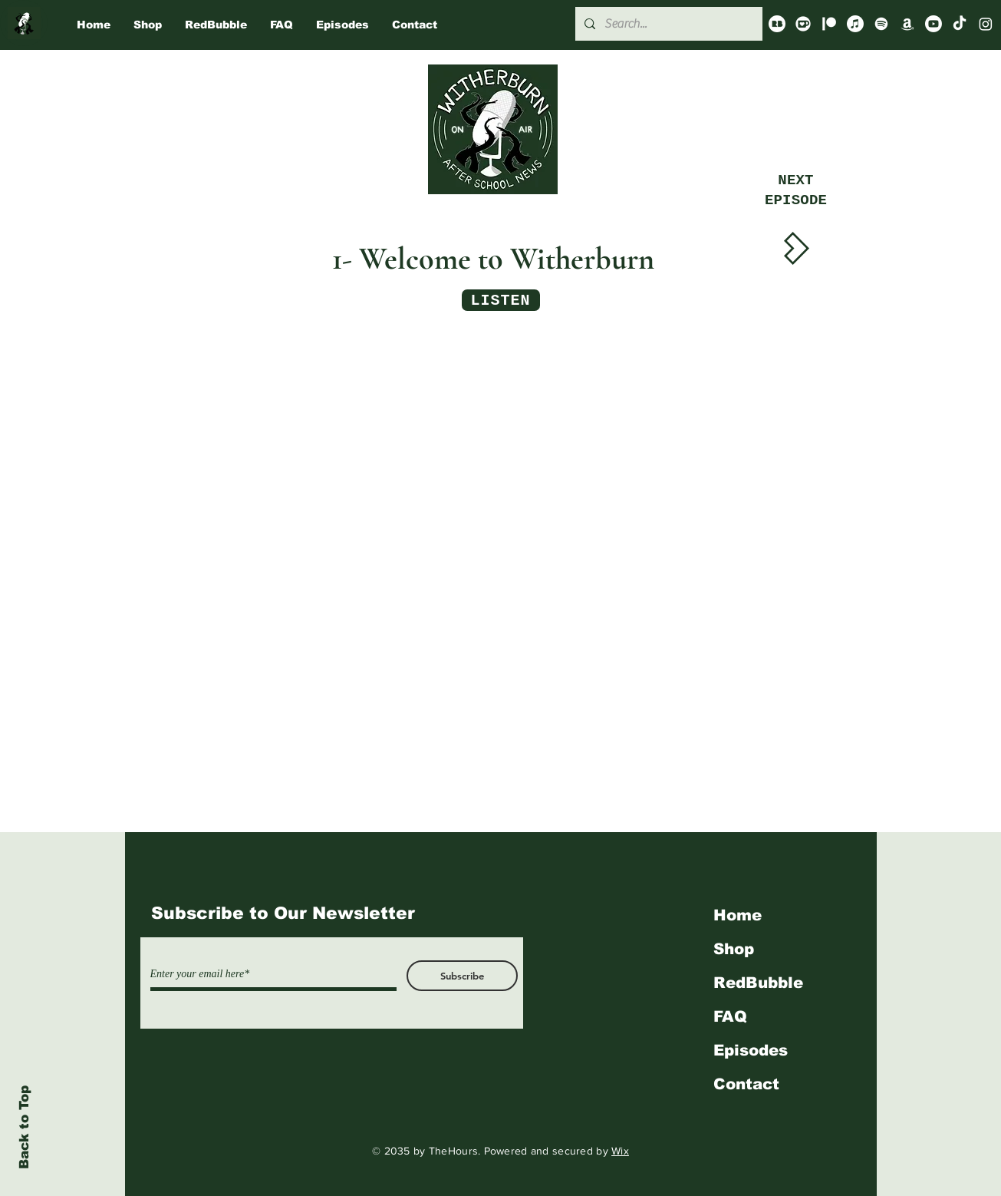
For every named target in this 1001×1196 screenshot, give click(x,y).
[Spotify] (881, 23)
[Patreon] (829, 23)
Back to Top (24, 1127)
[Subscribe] (462, 975)
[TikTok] (959, 23)
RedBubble (758, 982)
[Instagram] (985, 23)
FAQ (730, 1016)
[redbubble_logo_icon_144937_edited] (777, 23)
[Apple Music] (855, 23)
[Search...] (667, 24)
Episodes (750, 1050)
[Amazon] (907, 23)
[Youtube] (933, 23)
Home (737, 915)
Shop (733, 948)
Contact (746, 1083)
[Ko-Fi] (803, 23)
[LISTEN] (501, 300)
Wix (620, 1151)
